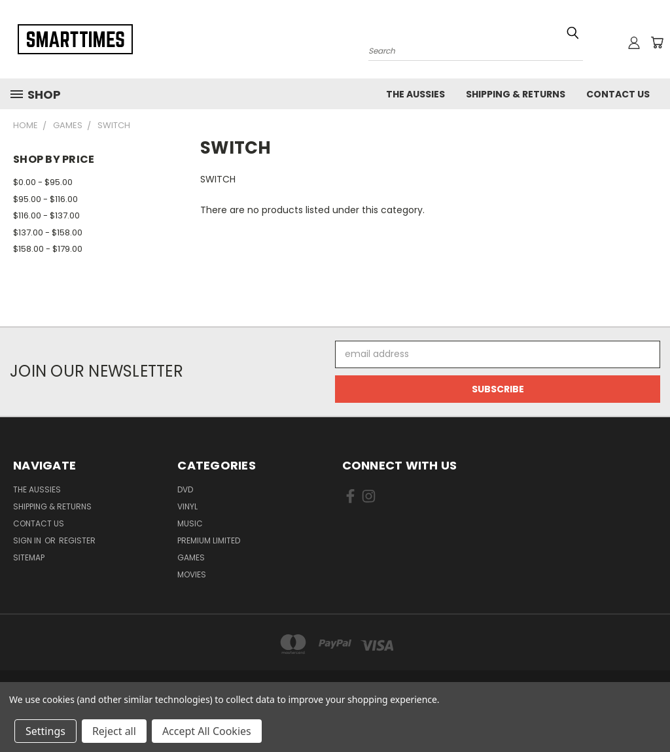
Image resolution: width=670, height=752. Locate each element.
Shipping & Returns (515, 94)
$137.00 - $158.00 (47, 232)
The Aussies (415, 94)
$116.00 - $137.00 (46, 215)
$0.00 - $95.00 (43, 182)
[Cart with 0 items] (656, 42)
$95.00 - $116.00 (45, 199)
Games (191, 557)
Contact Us (618, 94)
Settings (45, 731)
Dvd (185, 489)
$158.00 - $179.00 (47, 249)
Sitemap (28, 557)
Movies (191, 574)
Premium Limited (208, 540)
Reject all (114, 731)
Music (190, 523)
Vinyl (187, 506)
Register (77, 540)
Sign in (28, 540)
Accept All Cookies (206, 731)
